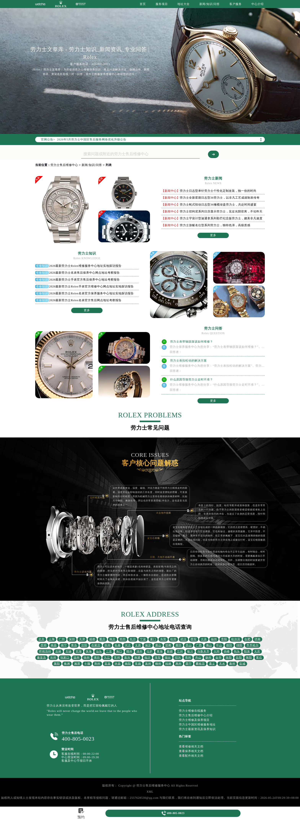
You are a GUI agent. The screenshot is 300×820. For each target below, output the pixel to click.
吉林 (58, 651)
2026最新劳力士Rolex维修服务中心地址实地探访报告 (85, 265)
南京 (112, 639)
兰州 (180, 651)
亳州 (188, 657)
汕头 (99, 651)
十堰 (87, 663)
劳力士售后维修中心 (64, 164)
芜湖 (79, 651)
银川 (190, 651)
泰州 (232, 663)
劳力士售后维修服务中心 (153, 785)
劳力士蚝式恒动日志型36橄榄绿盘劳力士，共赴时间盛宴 (218, 204)
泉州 (148, 663)
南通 (137, 657)
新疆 (170, 651)
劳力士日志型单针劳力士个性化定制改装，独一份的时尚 (218, 190)
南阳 (128, 663)
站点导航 (185, 700)
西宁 (189, 663)
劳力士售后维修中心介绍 (196, 715)
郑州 (123, 639)
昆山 (189, 645)
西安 (194, 639)
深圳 (72, 639)
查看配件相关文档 (191, 755)
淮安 (158, 657)
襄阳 (57, 663)
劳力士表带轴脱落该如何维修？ (191, 341)
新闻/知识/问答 (209, 4)
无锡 (68, 651)
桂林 (168, 663)
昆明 (44, 645)
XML (150, 791)
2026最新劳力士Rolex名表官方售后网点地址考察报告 (85, 300)
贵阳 (224, 639)
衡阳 (249, 657)
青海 (160, 651)
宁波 (143, 639)
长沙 (133, 639)
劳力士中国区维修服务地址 (197, 724)
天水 (222, 663)
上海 (52, 639)
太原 (138, 645)
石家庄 (95, 645)
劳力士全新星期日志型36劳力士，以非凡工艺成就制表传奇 (220, 197)
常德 (138, 663)
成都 (92, 639)
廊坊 (178, 645)
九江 (107, 657)
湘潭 (77, 663)
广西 (199, 645)
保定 (148, 645)
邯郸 (168, 645)
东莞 (163, 639)
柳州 (158, 663)
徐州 (87, 657)
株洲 (67, 663)
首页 (143, 4)
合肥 (247, 639)
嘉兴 (127, 657)
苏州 (107, 645)
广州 (62, 639)
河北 (128, 645)
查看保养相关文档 (191, 751)
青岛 (74, 645)
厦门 (153, 639)
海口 (119, 651)
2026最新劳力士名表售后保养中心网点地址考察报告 (84, 272)
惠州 (178, 663)
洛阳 (229, 657)
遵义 (212, 663)
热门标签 (185, 736)
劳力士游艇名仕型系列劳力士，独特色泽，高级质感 (215, 225)
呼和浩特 (45, 651)
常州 (117, 657)
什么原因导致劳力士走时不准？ (191, 379)
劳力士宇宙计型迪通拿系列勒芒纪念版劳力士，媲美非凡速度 (221, 218)
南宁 (64, 645)
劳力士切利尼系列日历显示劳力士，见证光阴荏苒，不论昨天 (221, 211)
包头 (237, 651)
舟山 (198, 657)
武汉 (183, 639)
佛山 (209, 645)
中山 (219, 645)
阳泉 (247, 651)
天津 (82, 639)
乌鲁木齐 (203, 651)
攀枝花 (200, 663)
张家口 (64, 657)
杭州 (173, 639)
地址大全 (183, 4)
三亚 (109, 651)
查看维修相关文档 (191, 746)
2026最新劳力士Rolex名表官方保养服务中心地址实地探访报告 (91, 293)
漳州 (139, 651)
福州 (214, 639)
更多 (213, 235)
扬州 (208, 657)
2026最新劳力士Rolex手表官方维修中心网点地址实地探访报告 (91, 286)
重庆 (102, 639)
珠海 (89, 651)
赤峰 (227, 651)
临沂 (147, 657)
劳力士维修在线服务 (192, 710)
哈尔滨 (235, 639)
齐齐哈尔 (252, 645)
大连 (204, 639)
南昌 (54, 645)
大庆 (257, 651)
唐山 (158, 645)
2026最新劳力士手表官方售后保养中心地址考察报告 (84, 279)
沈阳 (84, 645)
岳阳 (239, 657)
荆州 (97, 663)
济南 (257, 639)
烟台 (168, 657)
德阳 (229, 645)
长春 (118, 645)
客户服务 (235, 4)
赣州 (129, 651)
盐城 (242, 663)
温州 (76, 657)
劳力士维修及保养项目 (194, 719)
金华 (218, 657)
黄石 (259, 657)
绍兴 (178, 657)
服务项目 (162, 4)
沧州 (53, 657)
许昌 (118, 663)
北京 (41, 639)
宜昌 (107, 663)
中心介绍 (257, 4)
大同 (217, 651)
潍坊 (97, 657)
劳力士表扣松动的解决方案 (188, 360)
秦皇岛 (41, 657)
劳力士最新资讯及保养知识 (197, 729)
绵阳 (239, 645)
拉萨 (150, 651)
